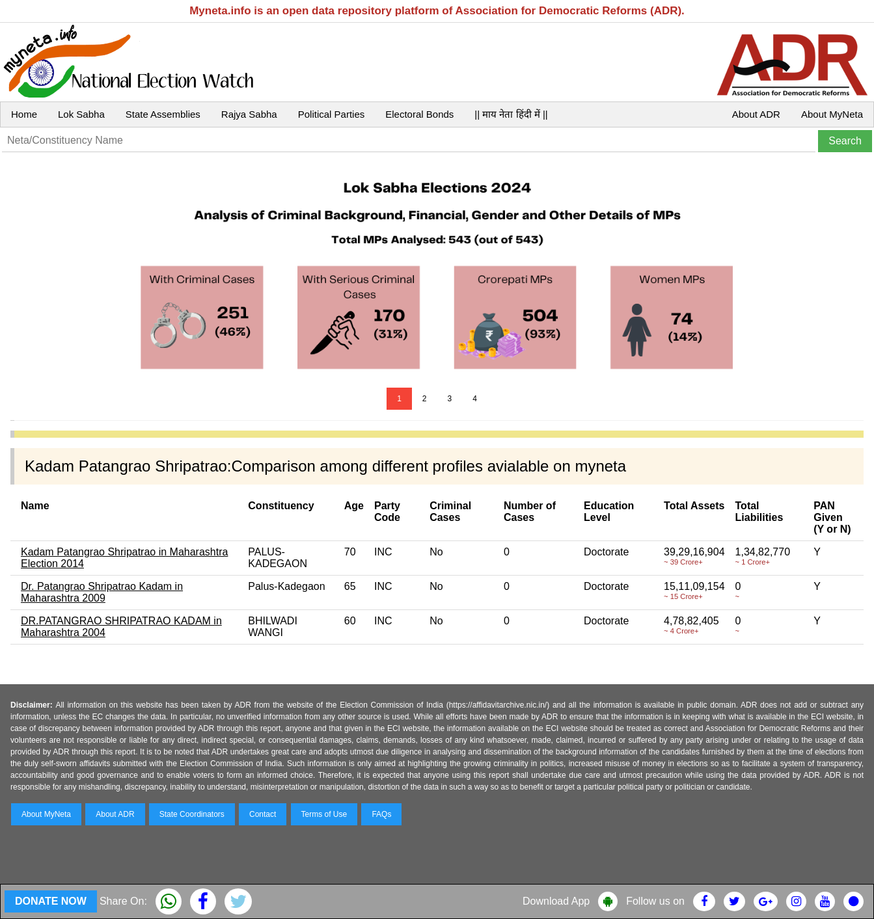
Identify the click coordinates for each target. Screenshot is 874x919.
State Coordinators (192, 814)
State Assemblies (163, 114)
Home (24, 114)
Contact (262, 814)
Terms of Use (324, 814)
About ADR (756, 114)
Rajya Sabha (249, 114)
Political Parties (331, 114)
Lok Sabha (81, 114)
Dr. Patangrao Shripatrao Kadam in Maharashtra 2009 (102, 592)
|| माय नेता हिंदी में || (510, 114)
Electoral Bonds (419, 114)
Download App (556, 901)
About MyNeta (832, 114)
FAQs (381, 814)
